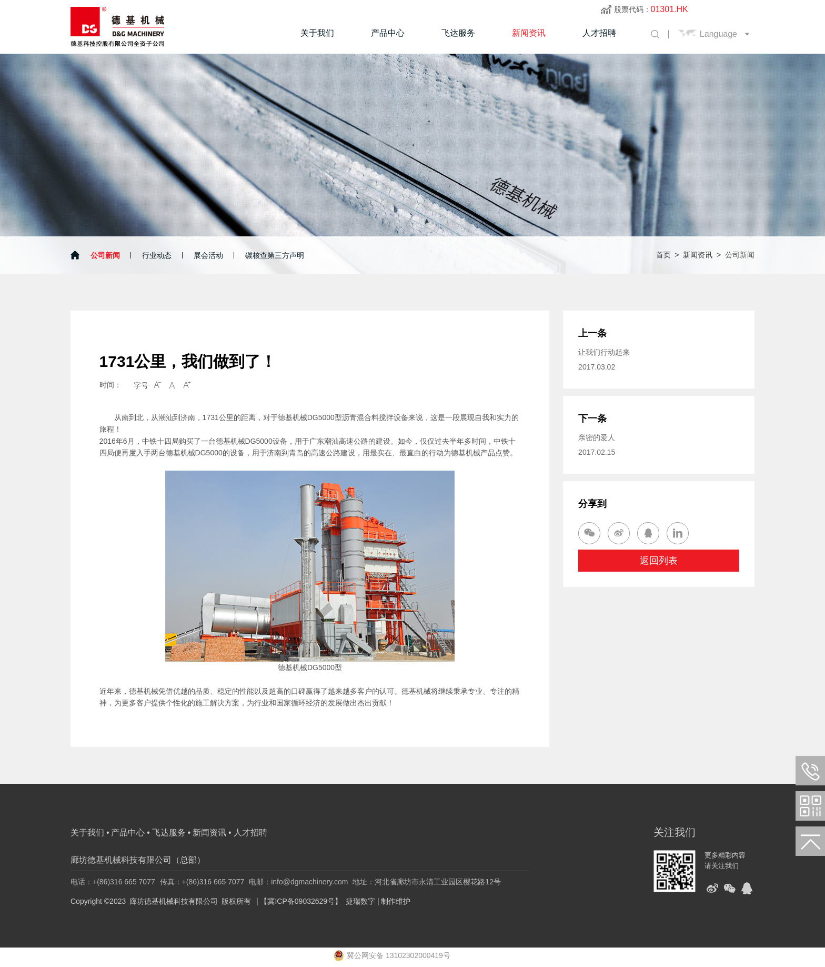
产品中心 (388, 32)
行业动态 (157, 255)
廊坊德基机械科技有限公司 (173, 901)
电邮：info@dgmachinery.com (298, 882)
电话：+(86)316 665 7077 (113, 882)
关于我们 (317, 32)
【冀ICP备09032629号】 (301, 901)
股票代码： (651, 9)
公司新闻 (105, 255)
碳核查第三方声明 (274, 255)
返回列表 (659, 560)
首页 (663, 255)
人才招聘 (599, 32)
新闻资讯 (529, 32)
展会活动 (208, 255)
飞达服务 (458, 32)
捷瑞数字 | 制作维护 (378, 901)
